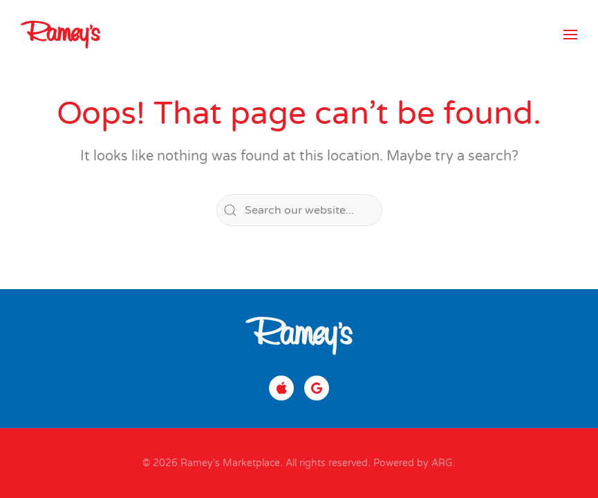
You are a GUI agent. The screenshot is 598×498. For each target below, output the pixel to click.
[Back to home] (60, 34)
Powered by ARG (412, 463)
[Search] (299, 210)
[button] (570, 34)
